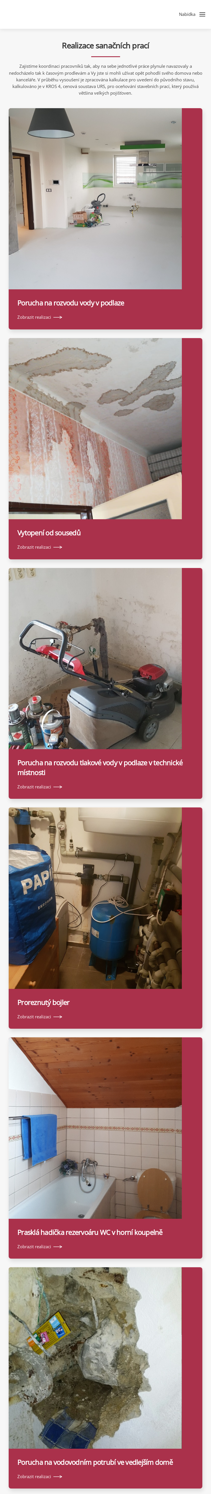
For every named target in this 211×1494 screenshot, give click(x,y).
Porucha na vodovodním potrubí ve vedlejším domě (95, 1462)
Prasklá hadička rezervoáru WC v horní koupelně (90, 1232)
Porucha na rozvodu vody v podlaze (70, 303)
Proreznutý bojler (43, 1002)
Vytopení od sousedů (49, 532)
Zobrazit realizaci (34, 317)
